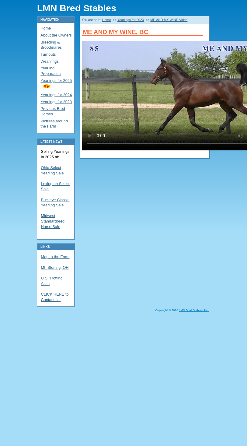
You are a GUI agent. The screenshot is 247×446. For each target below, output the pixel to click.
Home (106, 20)
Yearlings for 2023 (130, 20)
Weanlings (49, 61)
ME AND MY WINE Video (168, 20)
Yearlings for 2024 (56, 95)
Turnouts (48, 54)
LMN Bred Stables (76, 8)
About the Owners (55, 35)
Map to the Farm (55, 257)
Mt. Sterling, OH (55, 267)
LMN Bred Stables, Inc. (194, 310)
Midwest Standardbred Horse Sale (53, 221)
